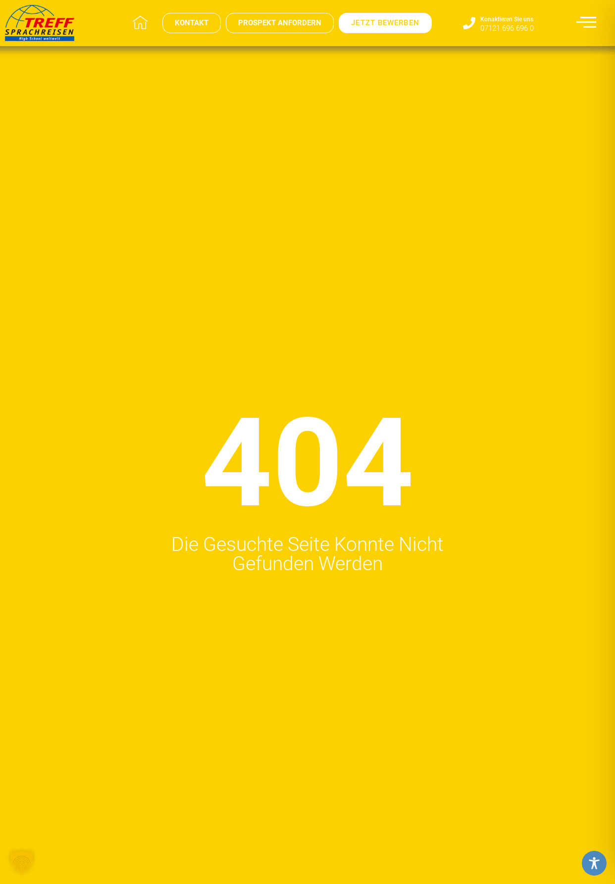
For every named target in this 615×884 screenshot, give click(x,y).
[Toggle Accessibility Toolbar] (594, 863)
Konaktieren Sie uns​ (506, 19)
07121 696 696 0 (507, 28)
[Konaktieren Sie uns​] (469, 23)
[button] (22, 862)
